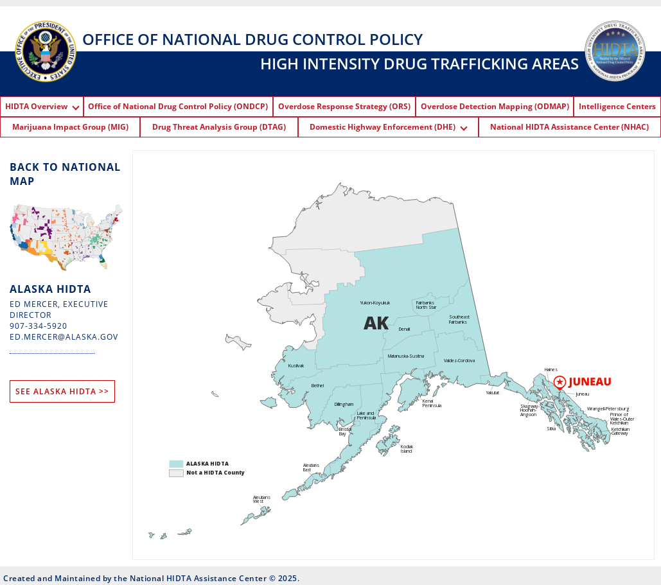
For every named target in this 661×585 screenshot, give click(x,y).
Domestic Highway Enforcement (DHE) (388, 126)
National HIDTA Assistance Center (198, 578)
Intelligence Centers (617, 106)
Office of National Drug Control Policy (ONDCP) (178, 106)
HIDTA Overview (41, 106)
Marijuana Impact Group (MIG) (70, 126)
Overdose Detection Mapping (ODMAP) (495, 106)
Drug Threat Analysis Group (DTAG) (219, 126)
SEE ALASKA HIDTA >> (62, 391)
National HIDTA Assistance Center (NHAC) (569, 126)
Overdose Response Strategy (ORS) (344, 106)
